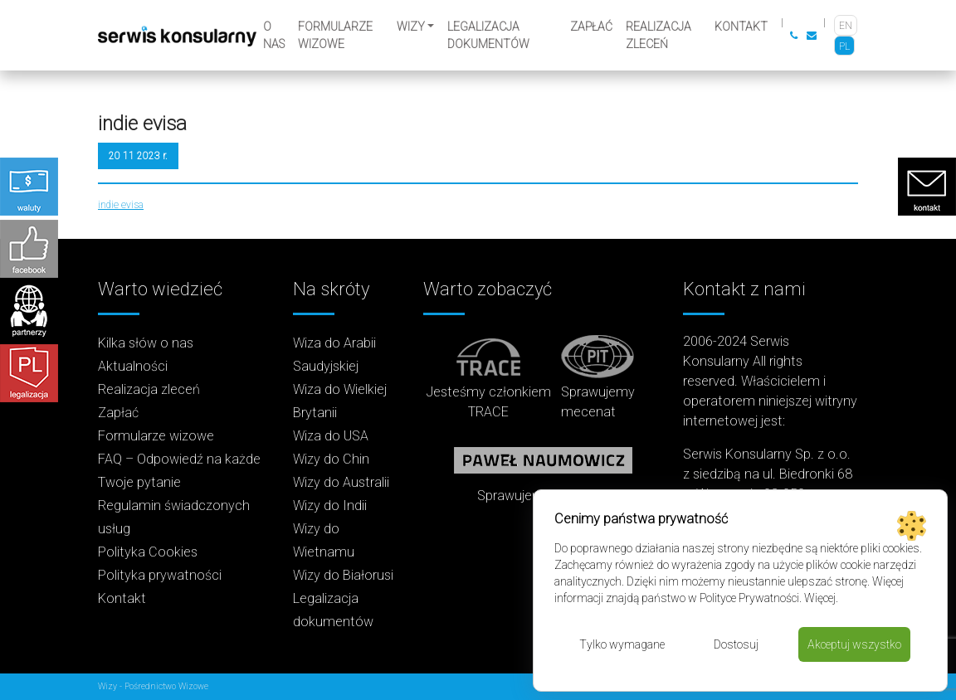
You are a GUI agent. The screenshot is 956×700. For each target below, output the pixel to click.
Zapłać (591, 26)
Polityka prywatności (160, 575)
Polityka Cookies (148, 552)
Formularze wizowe (335, 35)
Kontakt (741, 26)
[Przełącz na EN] (845, 25)
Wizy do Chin (331, 459)
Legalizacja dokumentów (488, 35)
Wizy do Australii (341, 482)
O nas (274, 35)
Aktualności (133, 366)
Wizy (411, 26)
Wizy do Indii (330, 505)
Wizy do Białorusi (343, 575)
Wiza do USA (330, 436)
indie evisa (121, 205)
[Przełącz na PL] (844, 46)
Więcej (820, 598)
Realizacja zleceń (658, 35)
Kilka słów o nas (145, 343)
